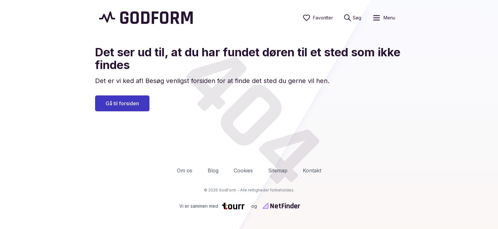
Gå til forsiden (122, 103)
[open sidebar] (383, 18)
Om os (184, 170)
